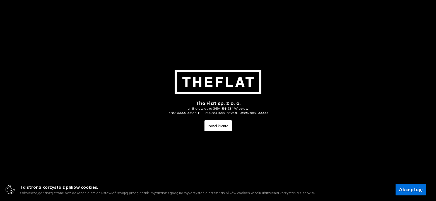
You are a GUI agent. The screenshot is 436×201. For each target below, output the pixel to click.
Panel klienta (218, 126)
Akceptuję (411, 189)
